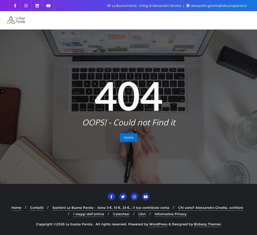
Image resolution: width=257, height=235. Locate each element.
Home (129, 137)
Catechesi (121, 214)
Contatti (37, 207)
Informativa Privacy (171, 214)
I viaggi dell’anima (88, 214)
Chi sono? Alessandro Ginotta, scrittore (210, 207)
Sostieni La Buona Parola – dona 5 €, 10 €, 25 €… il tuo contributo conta (110, 207)
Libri (142, 214)
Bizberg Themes (207, 224)
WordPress (158, 224)
